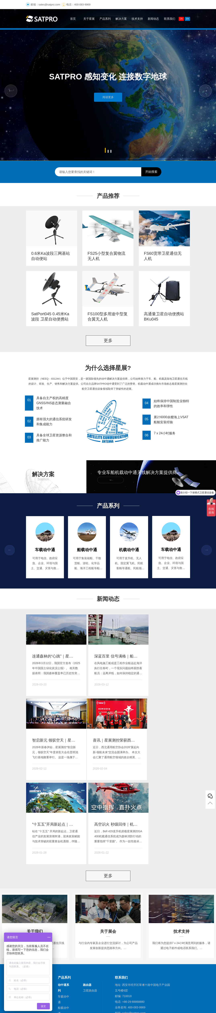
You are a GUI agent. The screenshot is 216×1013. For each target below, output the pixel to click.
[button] (105, 150)
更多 (108, 340)
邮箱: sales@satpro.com (130, 918)
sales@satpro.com (49, 4)
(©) (77, 994)
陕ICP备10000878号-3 (133, 994)
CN (181, 19)
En (187, 19)
